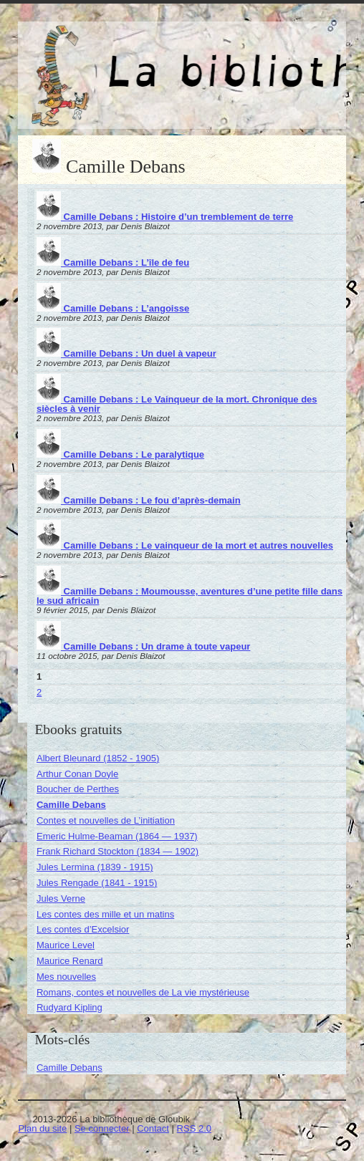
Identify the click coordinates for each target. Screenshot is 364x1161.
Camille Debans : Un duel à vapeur (126, 353)
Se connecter (102, 1128)
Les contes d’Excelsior (83, 929)
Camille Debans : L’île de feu (113, 262)
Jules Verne (61, 898)
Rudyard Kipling (69, 1007)
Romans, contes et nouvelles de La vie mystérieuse (143, 992)
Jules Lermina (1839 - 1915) (95, 867)
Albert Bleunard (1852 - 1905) (98, 758)
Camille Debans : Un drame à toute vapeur (143, 646)
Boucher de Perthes (78, 789)
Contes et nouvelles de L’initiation (106, 820)
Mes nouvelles (66, 976)
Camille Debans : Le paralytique (120, 454)
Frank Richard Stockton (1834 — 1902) (117, 851)
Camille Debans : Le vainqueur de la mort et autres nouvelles (185, 545)
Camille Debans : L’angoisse (113, 308)
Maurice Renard (70, 960)
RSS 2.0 (194, 1128)
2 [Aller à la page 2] (39, 692)
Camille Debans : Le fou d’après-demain (139, 500)
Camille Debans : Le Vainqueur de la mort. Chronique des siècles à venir (177, 404)
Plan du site (42, 1128)
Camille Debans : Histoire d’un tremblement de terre (165, 216)
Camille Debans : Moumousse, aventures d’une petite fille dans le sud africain (190, 596)
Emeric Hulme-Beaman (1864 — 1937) (117, 836)
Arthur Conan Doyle (77, 774)
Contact (153, 1128)
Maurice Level (66, 945)
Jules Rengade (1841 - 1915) (97, 882)
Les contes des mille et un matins (105, 914)
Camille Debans (71, 804)
